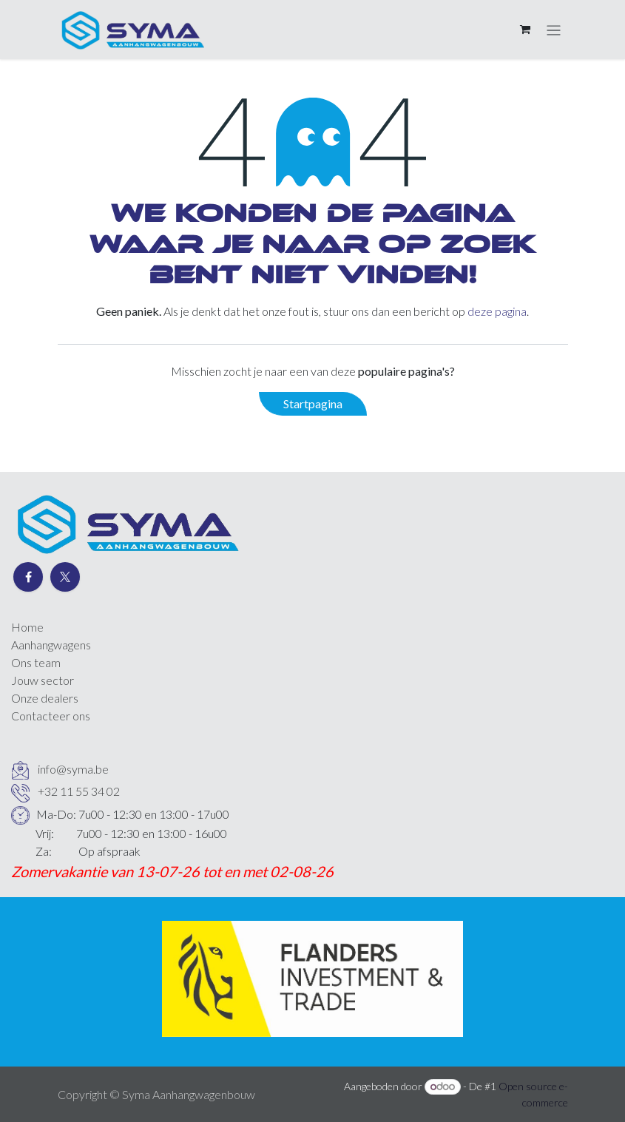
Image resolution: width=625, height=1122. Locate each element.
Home (27, 627)
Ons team (36, 662)
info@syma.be (73, 769)
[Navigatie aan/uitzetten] (553, 30)
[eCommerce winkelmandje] (525, 30)
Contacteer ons (50, 716)
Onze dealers (44, 698)
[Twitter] (65, 577)
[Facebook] (28, 577)
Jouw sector (42, 680)
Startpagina (312, 403)
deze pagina (497, 311)
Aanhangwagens (51, 645)
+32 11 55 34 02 (79, 791)
